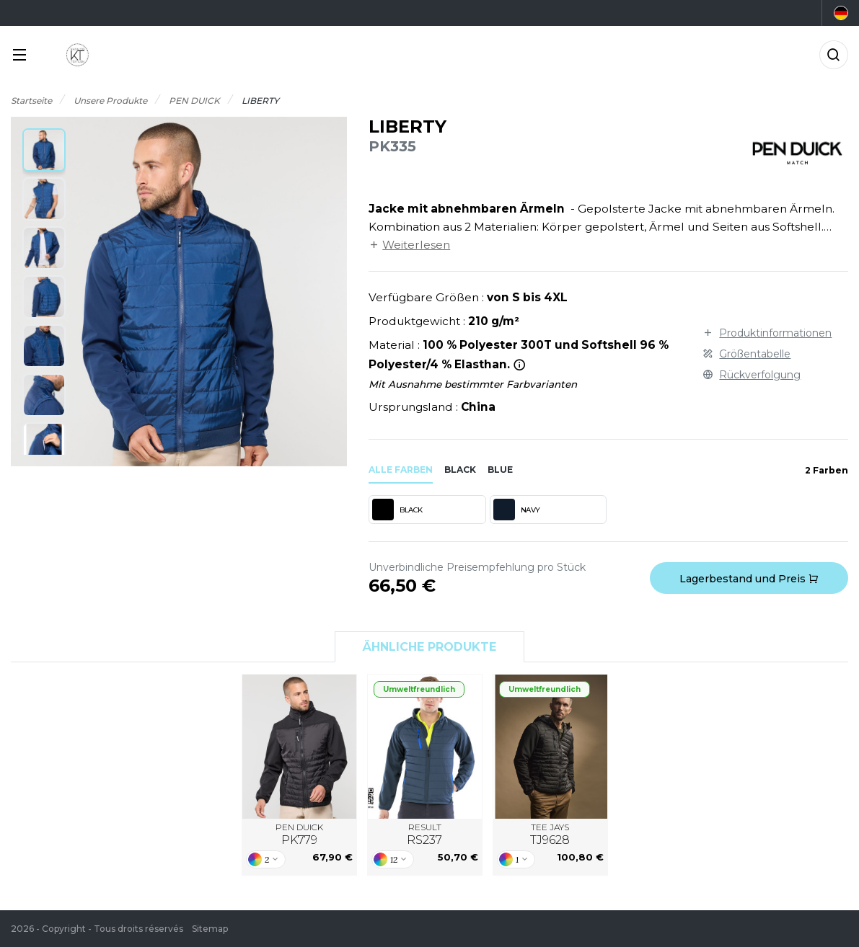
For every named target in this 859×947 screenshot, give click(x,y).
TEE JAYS (550, 834)
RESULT (424, 834)
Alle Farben (401, 469)
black (460, 469)
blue (500, 469)
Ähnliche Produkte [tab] (429, 647)
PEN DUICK (299, 834)
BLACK (397, 509)
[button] (44, 150)
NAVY (516, 509)
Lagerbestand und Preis (749, 578)
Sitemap (210, 928)
